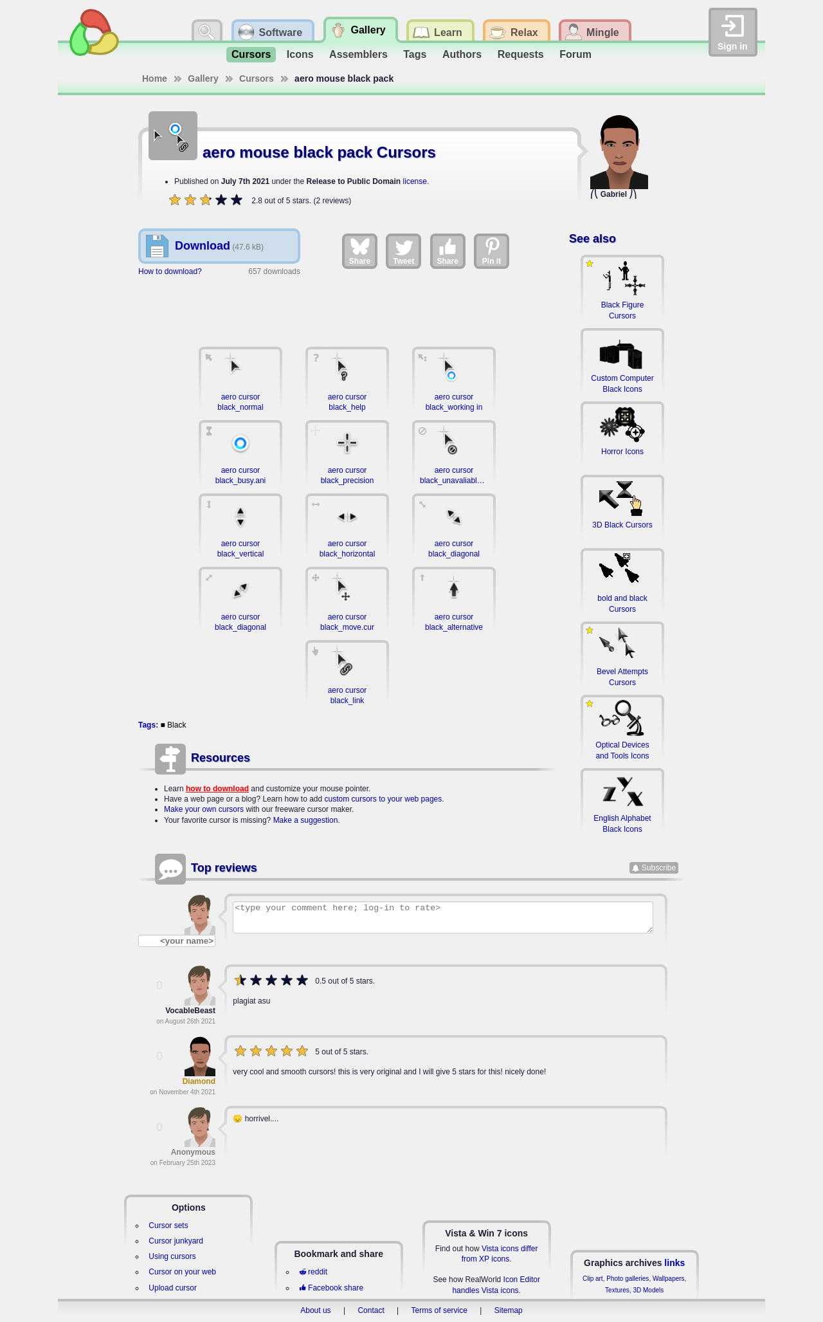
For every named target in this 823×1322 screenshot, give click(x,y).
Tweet (403, 251)
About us (315, 1310)
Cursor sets (168, 1225)
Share (359, 251)
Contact (370, 1310)
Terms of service (439, 1310)
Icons (300, 54)
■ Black (173, 725)
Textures (617, 1290)
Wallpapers (669, 1278)
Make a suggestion (305, 820)
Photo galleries (627, 1278)
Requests (521, 54)
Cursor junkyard (176, 1240)
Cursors (251, 54)
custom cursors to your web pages (383, 798)
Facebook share (331, 1287)
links (674, 1263)
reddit (313, 1271)
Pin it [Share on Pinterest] (492, 251)
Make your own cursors (204, 809)
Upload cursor (173, 1287)
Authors (462, 54)
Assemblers (358, 54)
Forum (575, 54)
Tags (414, 54)
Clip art (593, 1278)
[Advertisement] (347, 305)
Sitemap (508, 1310)
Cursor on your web (182, 1271)
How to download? (170, 271)
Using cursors (172, 1256)
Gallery (203, 78)
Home (154, 78)
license (415, 181)
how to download (217, 788)
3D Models (648, 1290)
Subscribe (659, 867)
